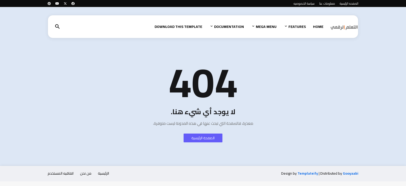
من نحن (85, 173)
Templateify (308, 173)
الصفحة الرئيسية (203, 138)
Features (297, 26)
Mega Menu (266, 26)
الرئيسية (103, 173)
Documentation (229, 26)
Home (318, 26)
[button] (57, 26)
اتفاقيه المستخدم (61, 173)
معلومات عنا (327, 3)
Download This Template (178, 26)
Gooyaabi (350, 173)
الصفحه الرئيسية (349, 3)
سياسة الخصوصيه (304, 3)
